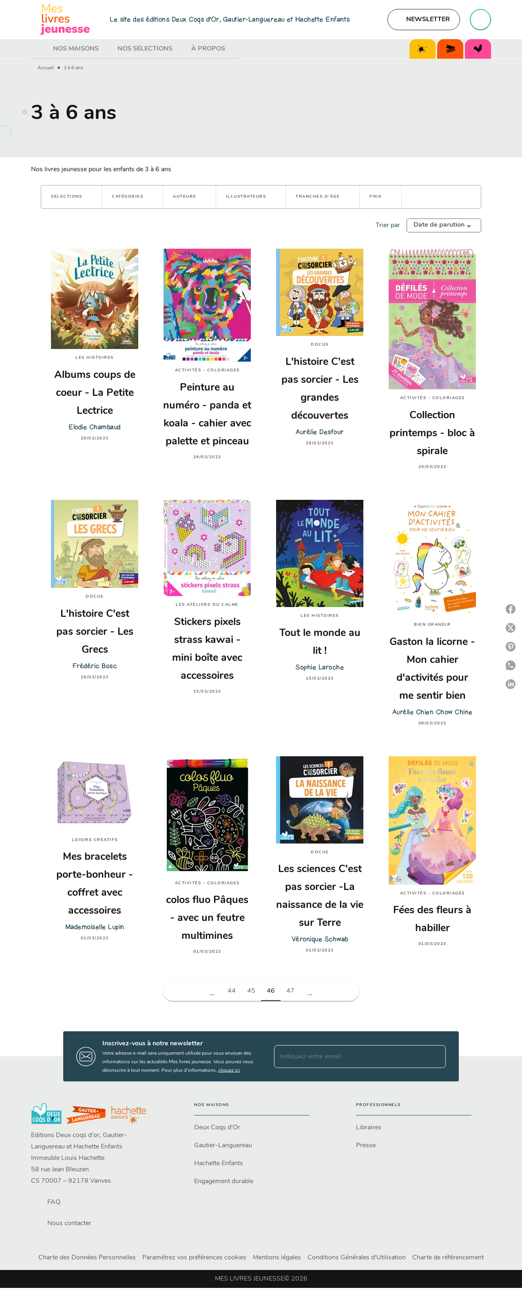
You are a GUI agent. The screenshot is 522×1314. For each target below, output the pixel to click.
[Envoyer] (436, 1056)
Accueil (46, 68)
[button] (423, 19)
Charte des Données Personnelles (87, 1257)
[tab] (39, 49)
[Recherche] (480, 19)
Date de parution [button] (439, 225)
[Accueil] (65, 19)
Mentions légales (277, 1257)
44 (232, 991)
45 (251, 991)
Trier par (388, 225)
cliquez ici (229, 1070)
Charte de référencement (448, 1257)
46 (271, 991)
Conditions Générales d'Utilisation (356, 1257)
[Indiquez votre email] (349, 1056)
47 (290, 991)
